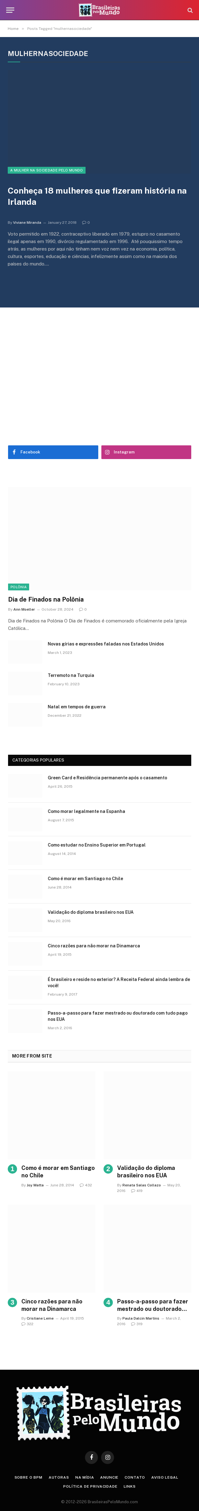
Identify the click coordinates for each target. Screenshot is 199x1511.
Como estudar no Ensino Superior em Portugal (97, 844)
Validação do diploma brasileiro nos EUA (91, 912)
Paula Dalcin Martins (140, 1318)
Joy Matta (35, 1185)
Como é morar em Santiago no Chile (85, 878)
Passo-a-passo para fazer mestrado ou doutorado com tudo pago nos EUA (118, 1016)
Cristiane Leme (40, 1318)
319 (137, 1324)
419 (137, 1191)
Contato (135, 1477)
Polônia (19, 587)
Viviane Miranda (27, 222)
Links (130, 1486)
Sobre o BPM (28, 1477)
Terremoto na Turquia (71, 675)
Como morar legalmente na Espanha (86, 811)
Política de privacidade (90, 1486)
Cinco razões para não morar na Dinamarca (94, 945)
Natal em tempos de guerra (77, 706)
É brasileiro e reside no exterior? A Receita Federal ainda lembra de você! (119, 982)
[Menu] (10, 10)
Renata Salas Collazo (141, 1185)
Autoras (59, 1477)
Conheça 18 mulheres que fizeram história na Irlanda (97, 196)
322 (27, 1324)
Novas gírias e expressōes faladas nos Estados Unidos (106, 643)
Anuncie (109, 1477)
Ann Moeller (24, 609)
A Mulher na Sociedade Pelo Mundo (46, 170)
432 (86, 1185)
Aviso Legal (164, 1477)
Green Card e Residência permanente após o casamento (107, 777)
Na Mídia (84, 1477)
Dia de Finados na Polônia (46, 599)
